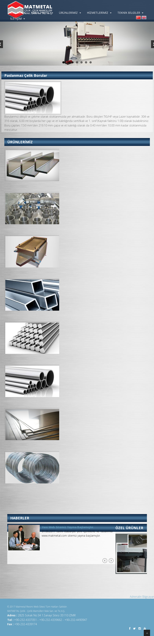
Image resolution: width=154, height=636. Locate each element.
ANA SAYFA (17, 13)
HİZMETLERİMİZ (99, 13)
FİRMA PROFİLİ (42, 13)
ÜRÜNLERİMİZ (70, 13)
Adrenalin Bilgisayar (142, 596)
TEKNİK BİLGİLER (130, 13)
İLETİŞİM (17, 18)
